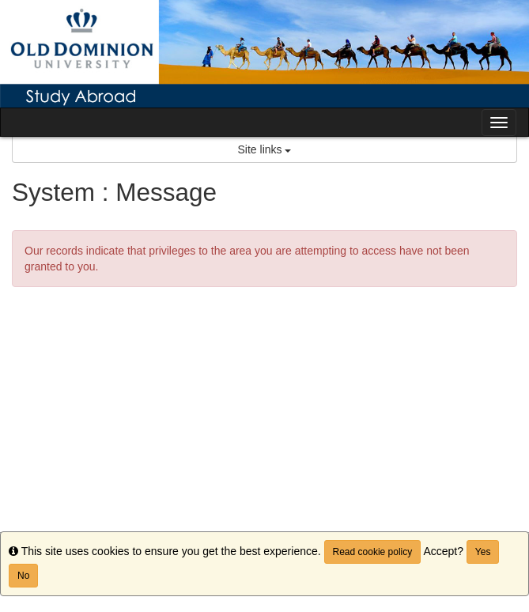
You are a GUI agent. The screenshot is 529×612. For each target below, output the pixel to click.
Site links (265, 149)
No (23, 575)
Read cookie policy (373, 551)
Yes (483, 551)
